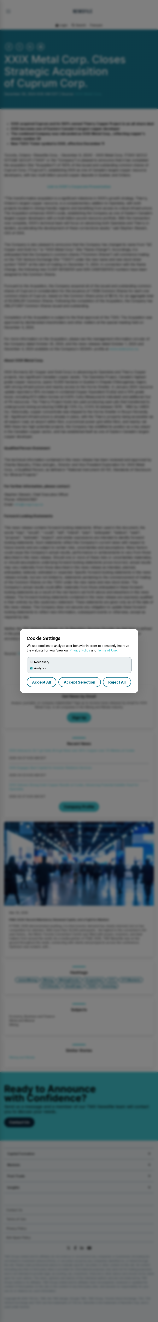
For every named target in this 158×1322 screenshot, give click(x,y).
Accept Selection (79, 682)
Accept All (41, 682)
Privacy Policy (80, 650)
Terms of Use (107, 650)
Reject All (117, 682)
